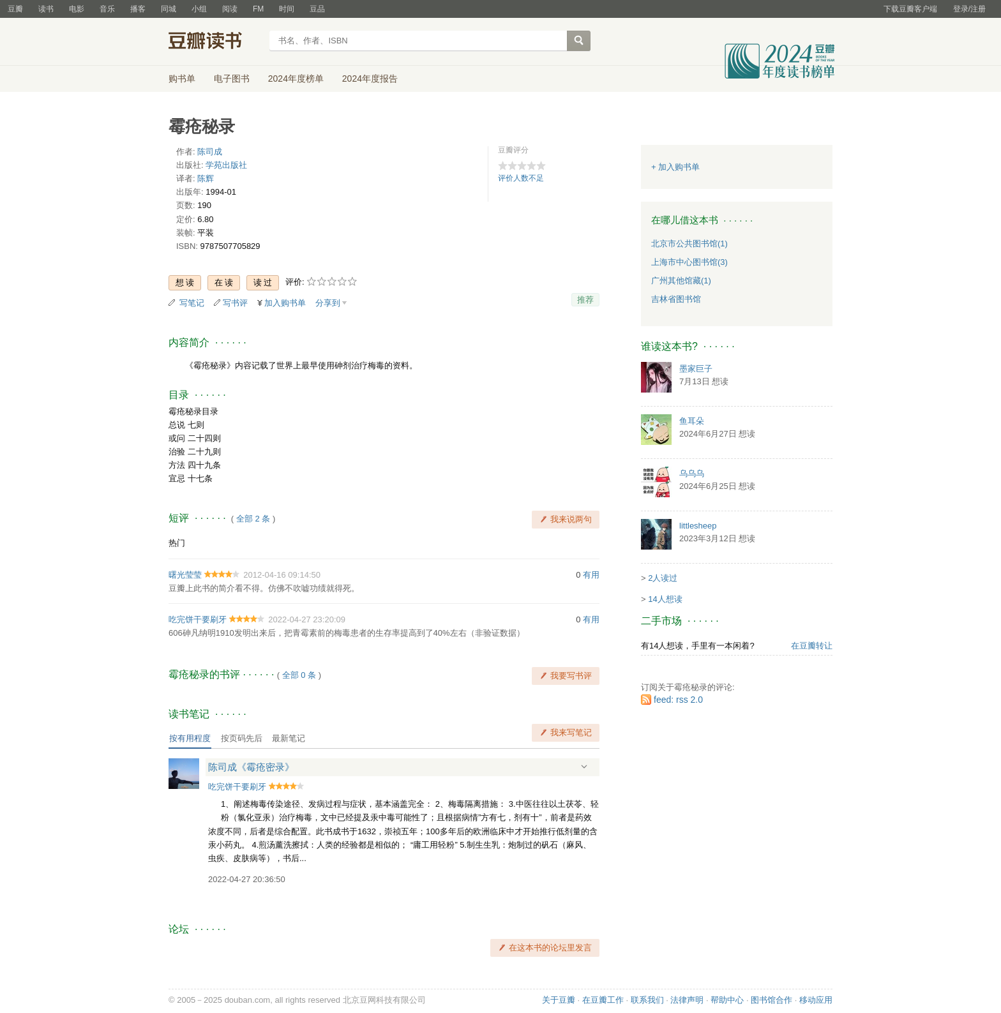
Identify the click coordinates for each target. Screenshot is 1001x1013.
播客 (138, 8)
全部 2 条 (253, 518)
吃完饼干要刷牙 (198, 619)
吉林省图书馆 (676, 299)
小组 (199, 8)
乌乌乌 (691, 473)
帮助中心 (727, 1000)
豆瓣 (15, 8)
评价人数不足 (521, 178)
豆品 (317, 8)
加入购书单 (285, 303)
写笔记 (191, 303)
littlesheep (698, 525)
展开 (584, 766)
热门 (177, 543)
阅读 (229, 8)
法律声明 (687, 1000)
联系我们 (647, 1000)
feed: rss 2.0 (678, 699)
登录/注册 (969, 8)
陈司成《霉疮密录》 (251, 767)
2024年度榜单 (296, 78)
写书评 (235, 303)
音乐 (107, 8)
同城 (168, 8)
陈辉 (205, 178)
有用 (591, 575)
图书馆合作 (771, 1000)
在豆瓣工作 (603, 1000)
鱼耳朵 (691, 421)
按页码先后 (241, 738)
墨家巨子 (695, 368)
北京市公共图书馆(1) (689, 243)
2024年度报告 (370, 78)
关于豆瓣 (558, 1000)
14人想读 (665, 599)
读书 (46, 8)
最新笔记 (288, 738)
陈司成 (209, 151)
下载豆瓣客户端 (910, 8)
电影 (76, 8)
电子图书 (232, 78)
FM (258, 8)
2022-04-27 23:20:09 (306, 619)
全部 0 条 (299, 675)
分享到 (327, 303)
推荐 (585, 299)
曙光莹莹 (185, 575)
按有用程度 (190, 738)
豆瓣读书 (215, 42)
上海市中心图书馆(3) (689, 262)
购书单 (182, 78)
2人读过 (662, 578)
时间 (286, 8)
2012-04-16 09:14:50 (281, 575)
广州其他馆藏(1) (681, 280)
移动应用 (815, 1000)
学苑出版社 (226, 165)
